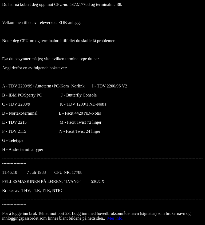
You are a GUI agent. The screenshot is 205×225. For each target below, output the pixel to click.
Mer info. (115, 218)
